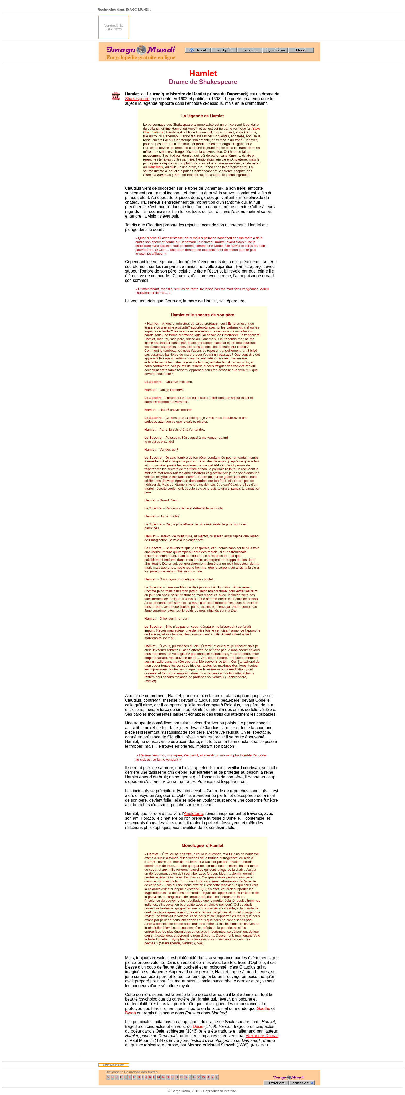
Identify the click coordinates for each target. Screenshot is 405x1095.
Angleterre (193, 813)
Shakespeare (137, 99)
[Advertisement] (226, 27)
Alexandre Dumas (262, 1036)
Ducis (198, 1026)
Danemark (155, 167)
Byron (130, 1013)
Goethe (263, 1008)
